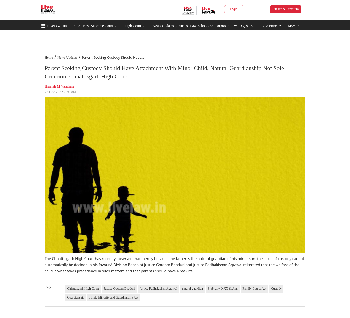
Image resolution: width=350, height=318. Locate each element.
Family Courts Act (254, 288)
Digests (244, 26)
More (293, 26)
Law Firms (271, 26)
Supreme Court (102, 26)
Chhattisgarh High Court (83, 288)
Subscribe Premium (285, 9)
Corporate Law (226, 26)
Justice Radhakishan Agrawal (158, 288)
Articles (182, 26)
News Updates (163, 26)
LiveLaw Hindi (58, 26)
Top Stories (80, 26)
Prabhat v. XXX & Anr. (223, 288)
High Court (133, 26)
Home (49, 57)
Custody (276, 288)
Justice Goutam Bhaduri (119, 288)
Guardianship (75, 297)
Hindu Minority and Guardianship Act (113, 297)
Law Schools (201, 26)
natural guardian (192, 288)
